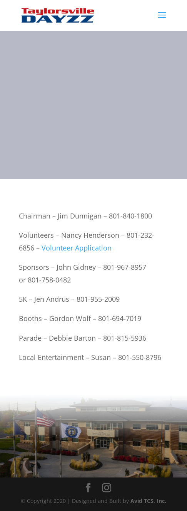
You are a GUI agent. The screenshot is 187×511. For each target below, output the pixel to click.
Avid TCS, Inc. (148, 500)
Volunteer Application (77, 247)
